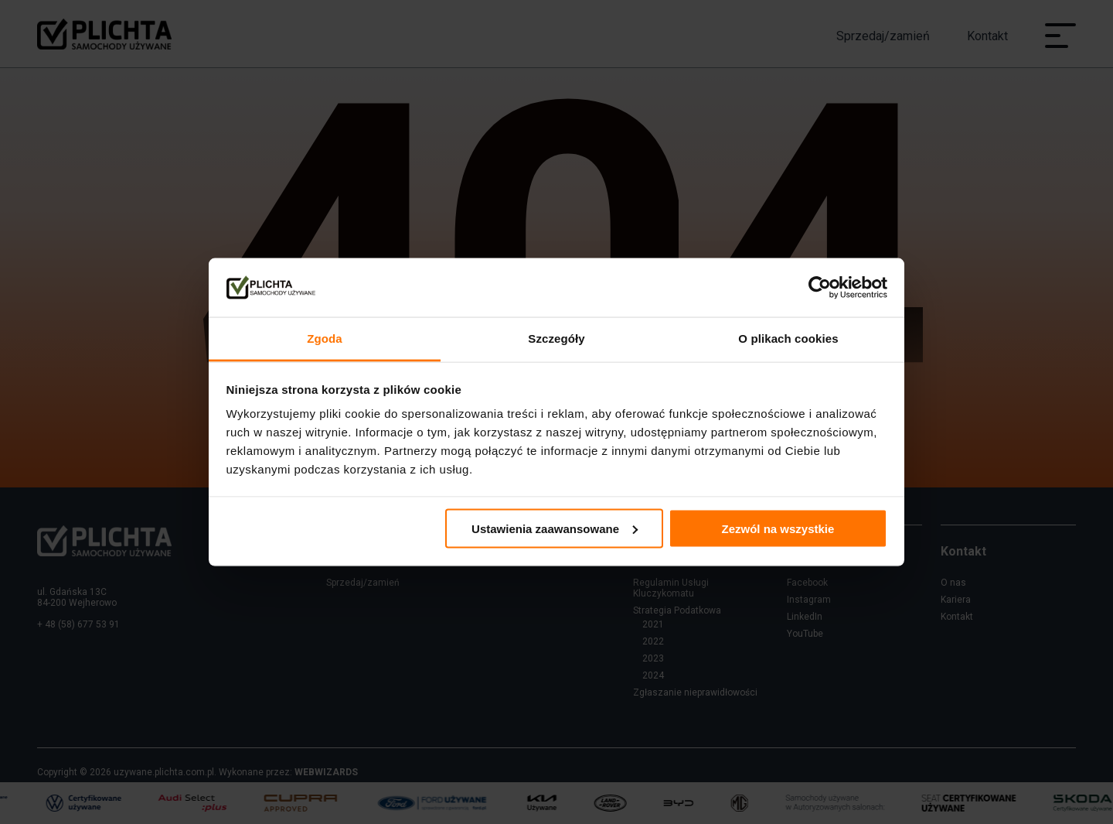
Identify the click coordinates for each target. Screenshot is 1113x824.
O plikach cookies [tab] (788, 338)
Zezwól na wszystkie (777, 528)
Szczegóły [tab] (556, 338)
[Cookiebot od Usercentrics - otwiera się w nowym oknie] (819, 287)
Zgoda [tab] (324, 338)
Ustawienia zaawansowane (554, 528)
